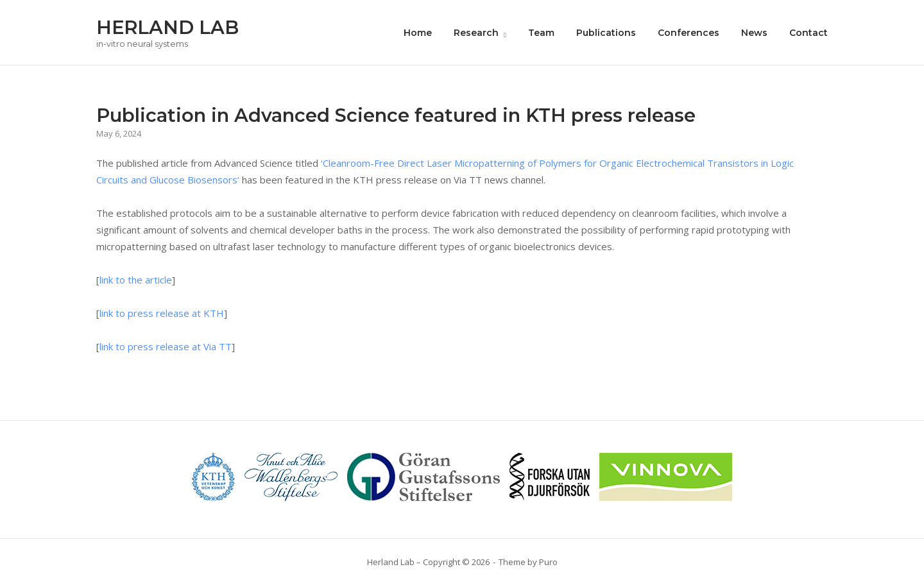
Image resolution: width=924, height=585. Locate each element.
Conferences (688, 32)
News (754, 32)
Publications (606, 32)
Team (541, 32)
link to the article (135, 279)
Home (418, 32)
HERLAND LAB (167, 27)
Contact (808, 32)
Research (476, 32)
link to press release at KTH (161, 313)
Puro (548, 562)
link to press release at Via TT (165, 346)
